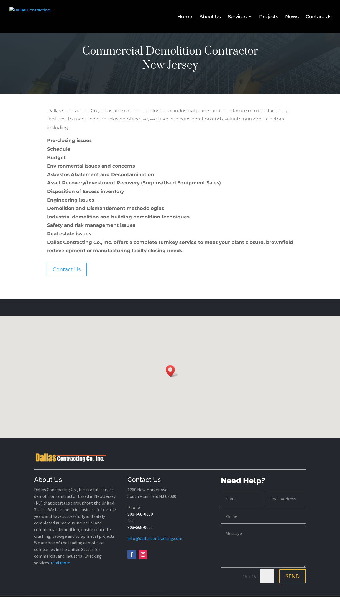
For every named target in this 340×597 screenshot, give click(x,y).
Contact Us (318, 17)
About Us (210, 17)
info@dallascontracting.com (154, 538)
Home (184, 17)
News (291, 17)
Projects (268, 17)
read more (60, 562)
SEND (292, 576)
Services (237, 17)
